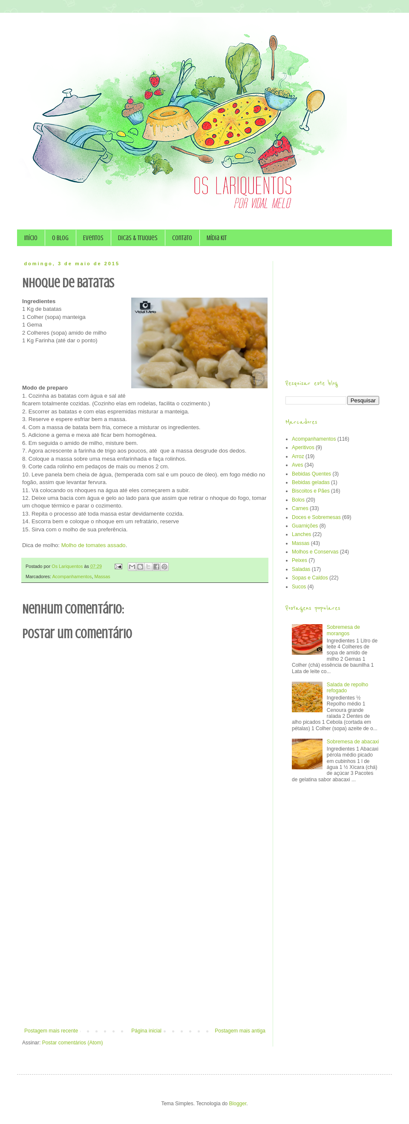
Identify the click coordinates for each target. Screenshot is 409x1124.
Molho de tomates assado (93, 545)
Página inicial (146, 1031)
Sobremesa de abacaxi (353, 742)
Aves (297, 465)
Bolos (298, 500)
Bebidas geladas (311, 482)
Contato (182, 238)
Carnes (300, 508)
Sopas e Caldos (310, 578)
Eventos (93, 238)
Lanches (301, 534)
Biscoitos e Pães (311, 491)
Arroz (298, 456)
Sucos (299, 587)
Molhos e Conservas (315, 552)
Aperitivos (303, 447)
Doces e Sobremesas (316, 517)
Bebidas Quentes (311, 474)
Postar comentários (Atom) (72, 1043)
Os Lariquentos (68, 566)
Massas (102, 576)
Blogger (238, 1104)
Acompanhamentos (72, 576)
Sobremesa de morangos (343, 630)
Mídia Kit (217, 238)
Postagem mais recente (51, 1031)
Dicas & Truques (138, 238)
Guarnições (305, 526)
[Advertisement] (92, 925)
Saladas (301, 569)
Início (30, 238)
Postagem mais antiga (240, 1031)
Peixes (299, 560)
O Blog (60, 238)
